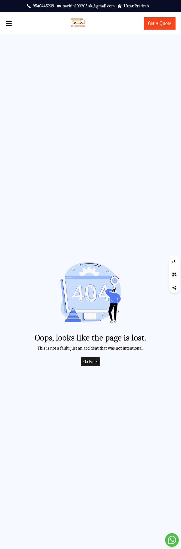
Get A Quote (159, 23)
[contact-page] (160, 23)
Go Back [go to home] (90, 361)
